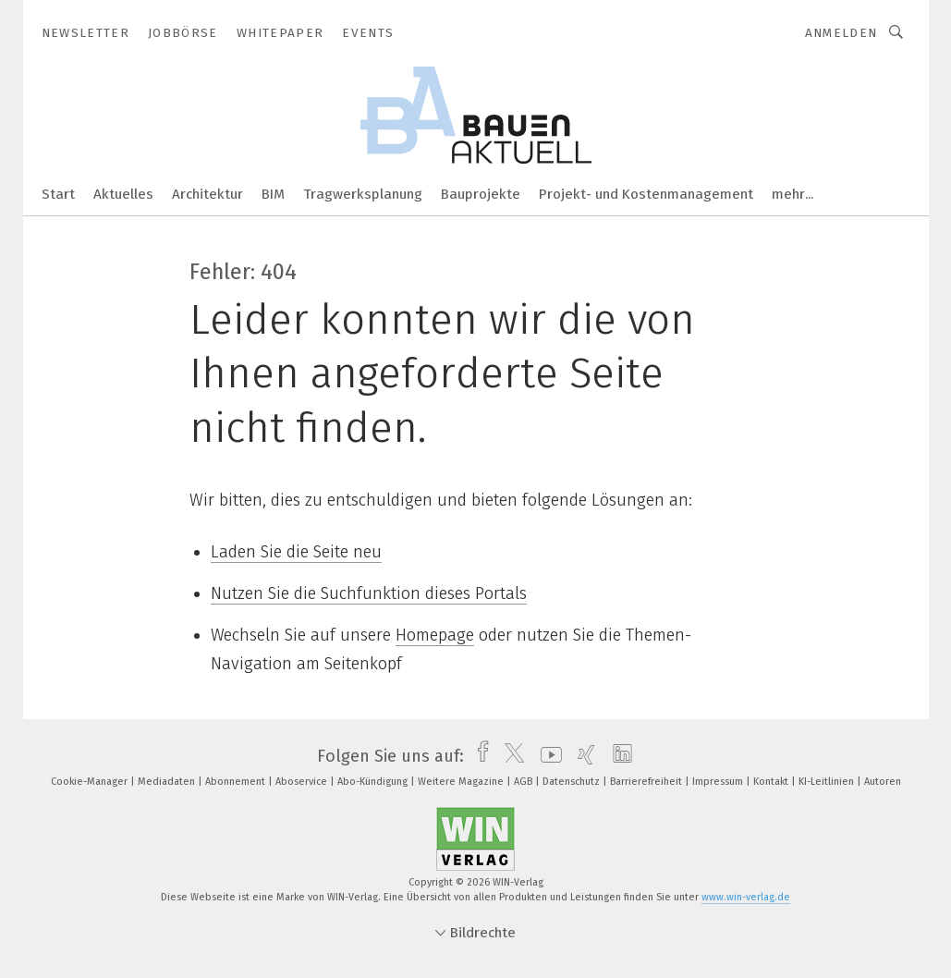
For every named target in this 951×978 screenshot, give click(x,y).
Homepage (435, 635)
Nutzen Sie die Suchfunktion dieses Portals (369, 593)
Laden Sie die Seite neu (296, 552)
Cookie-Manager (90, 782)
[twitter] (510, 756)
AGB (524, 782)
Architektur (207, 194)
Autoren (882, 782)
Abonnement (236, 782)
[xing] (582, 756)
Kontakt (772, 782)
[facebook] (478, 756)
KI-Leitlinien (828, 782)
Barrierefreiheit (647, 782)
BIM (273, 194)
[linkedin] (618, 756)
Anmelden (841, 33)
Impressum (719, 782)
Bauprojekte (480, 194)
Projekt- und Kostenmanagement (646, 194)
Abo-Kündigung (373, 782)
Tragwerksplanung (362, 194)
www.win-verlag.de (745, 897)
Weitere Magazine (462, 782)
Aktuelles (123, 194)
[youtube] (546, 756)
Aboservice (302, 782)
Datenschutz (573, 782)
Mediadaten (168, 782)
